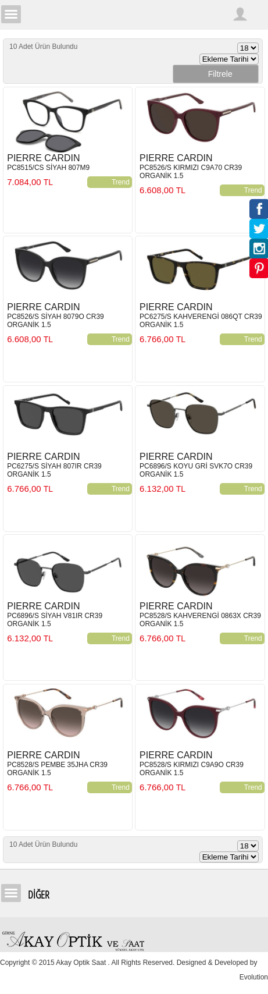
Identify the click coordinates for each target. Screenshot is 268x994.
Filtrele (216, 74)
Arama (218, 14)
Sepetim (258, 14)
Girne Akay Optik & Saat (134, 14)
